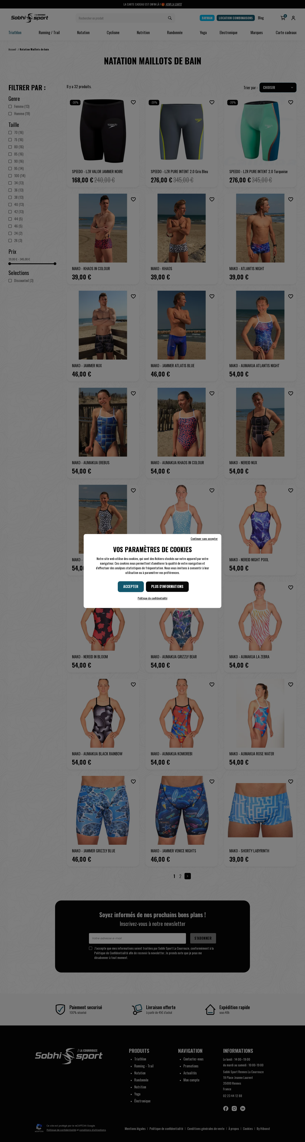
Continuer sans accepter (204, 538)
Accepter (130, 586)
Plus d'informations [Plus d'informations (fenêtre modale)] (167, 586)
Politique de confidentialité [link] (152, 598)
